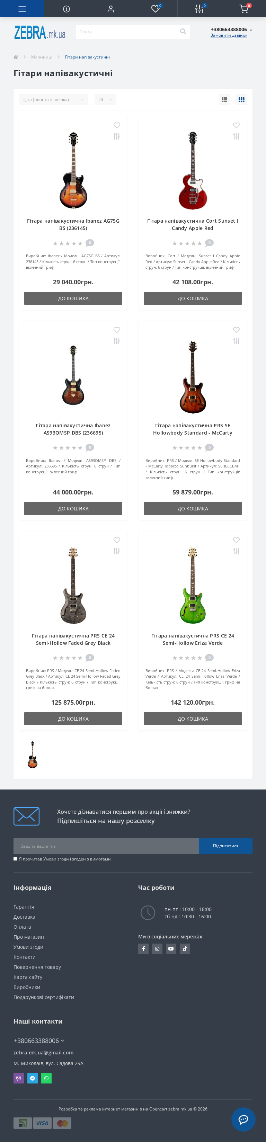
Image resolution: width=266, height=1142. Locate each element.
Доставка (24, 916)
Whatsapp (46, 1078)
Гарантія (24, 906)
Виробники (27, 987)
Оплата (22, 927)
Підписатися (226, 846)
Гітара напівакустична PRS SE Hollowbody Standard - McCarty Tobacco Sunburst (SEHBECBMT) (192, 432)
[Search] (183, 32)
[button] (111, 8)
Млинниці (41, 57)
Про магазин (29, 937)
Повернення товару (37, 967)
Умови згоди (56, 859)
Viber (18, 1078)
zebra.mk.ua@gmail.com (43, 1052)
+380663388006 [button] (39, 1041)
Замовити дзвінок (229, 35)
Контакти (25, 957)
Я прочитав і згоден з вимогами (65, 859)
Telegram (32, 1078)
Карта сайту (28, 977)
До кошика (73, 298)
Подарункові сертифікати (44, 997)
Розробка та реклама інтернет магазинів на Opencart (113, 1109)
